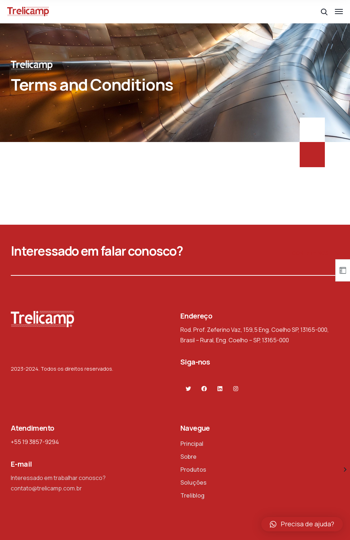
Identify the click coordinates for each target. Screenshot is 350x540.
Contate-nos (315, 254)
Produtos (193, 469)
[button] (302, 524)
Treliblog (192, 495)
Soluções (193, 482)
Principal (191, 444)
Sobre (188, 457)
